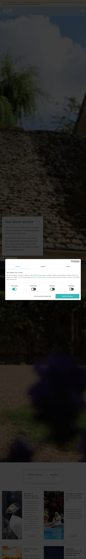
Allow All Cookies (67, 296)
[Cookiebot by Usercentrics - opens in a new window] (72, 261)
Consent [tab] (17, 266)
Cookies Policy (42, 277)
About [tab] (68, 266)
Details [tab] (43, 266)
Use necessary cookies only (42, 296)
